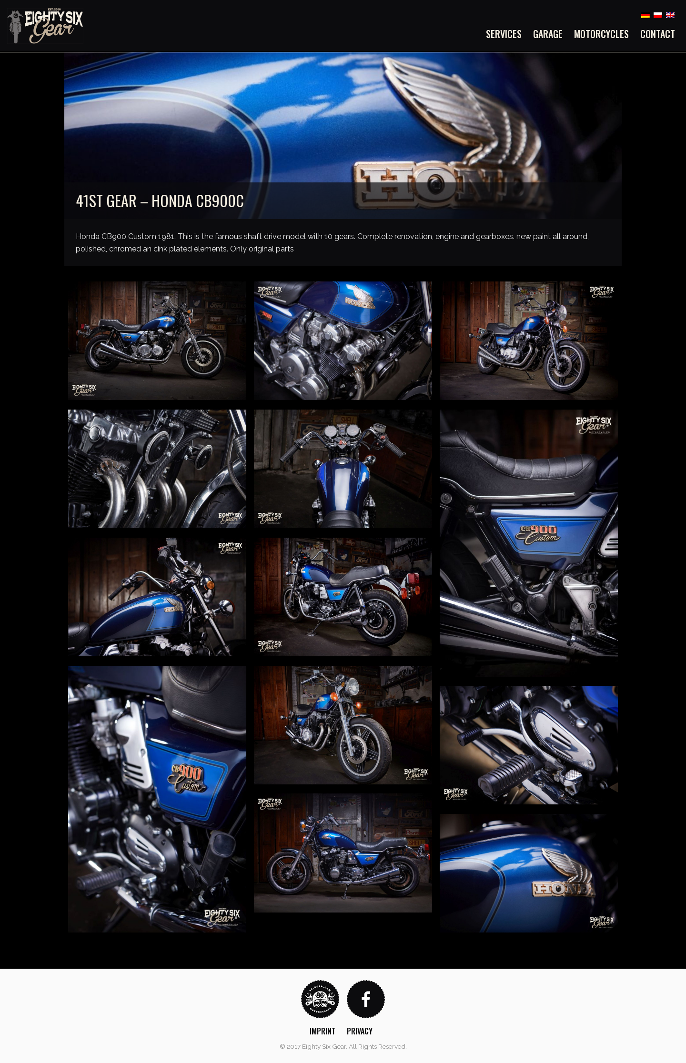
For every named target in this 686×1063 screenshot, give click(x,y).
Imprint (322, 1031)
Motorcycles (601, 34)
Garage (548, 34)
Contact (657, 34)
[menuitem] (506, 34)
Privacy (360, 1031)
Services (504, 34)
